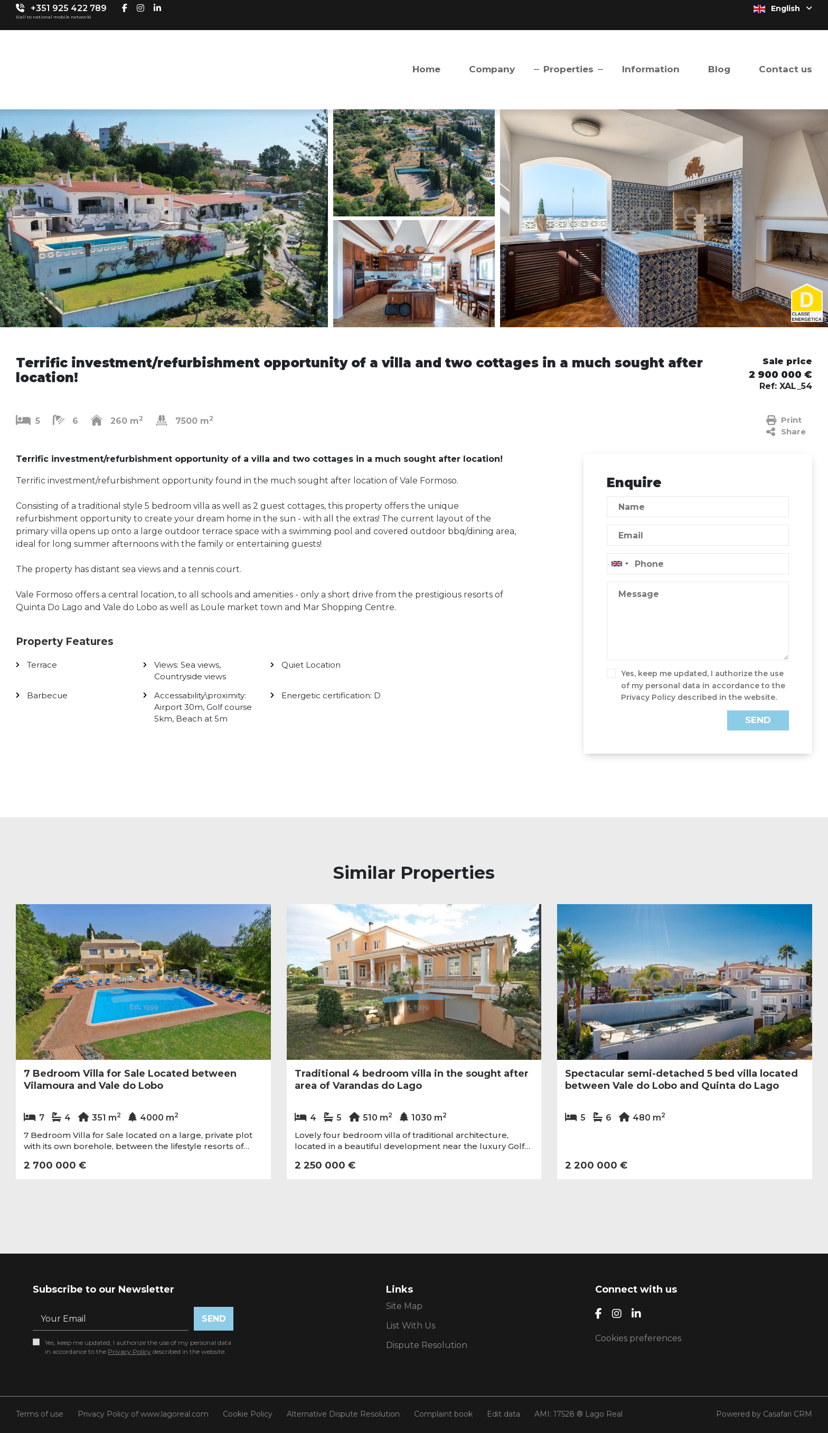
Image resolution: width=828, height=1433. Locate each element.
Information (651, 69)
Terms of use (39, 1414)
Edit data (503, 1414)
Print (784, 420)
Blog (719, 69)
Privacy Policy (648, 697)
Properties (568, 69)
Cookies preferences (638, 1338)
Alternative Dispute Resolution (343, 1414)
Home (426, 69)
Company (492, 69)
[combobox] (697, 564)
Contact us (785, 69)
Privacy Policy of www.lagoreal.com (143, 1414)
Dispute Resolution (426, 1345)
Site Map (404, 1306)
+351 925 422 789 (69, 8)
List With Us (410, 1326)
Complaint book (443, 1414)
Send (758, 720)
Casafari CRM (787, 1414)
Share (786, 431)
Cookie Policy (247, 1414)
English (783, 8)
